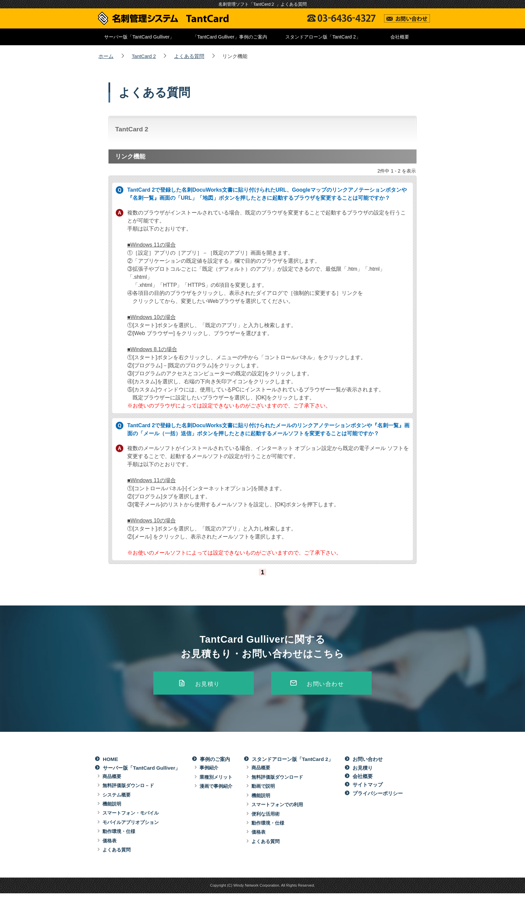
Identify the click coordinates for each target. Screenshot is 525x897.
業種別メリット (216, 780)
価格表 (109, 844)
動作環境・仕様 (118, 835)
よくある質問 (189, 56)
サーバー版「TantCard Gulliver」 (139, 37)
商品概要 (111, 780)
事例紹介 (209, 771)
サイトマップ (368, 788)
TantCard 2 (144, 56)
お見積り (207, 685)
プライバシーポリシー (378, 797)
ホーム (106, 56)
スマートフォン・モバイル (130, 816)
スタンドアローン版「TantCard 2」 (322, 37)
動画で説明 (263, 789)
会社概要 (399, 37)
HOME (110, 763)
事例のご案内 (215, 763)
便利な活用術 (265, 817)
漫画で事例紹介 (216, 789)
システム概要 (116, 798)
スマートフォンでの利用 (277, 808)
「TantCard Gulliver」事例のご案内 (230, 37)
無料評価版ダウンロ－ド (128, 789)
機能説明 (111, 807)
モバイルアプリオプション (130, 826)
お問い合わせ (325, 685)
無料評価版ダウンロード (277, 780)
